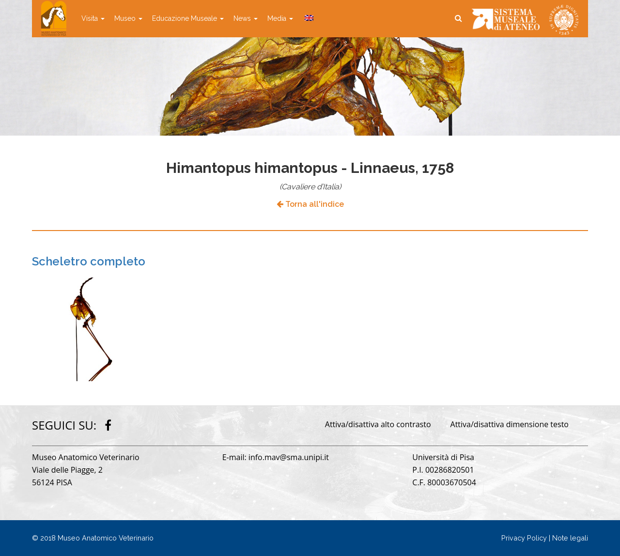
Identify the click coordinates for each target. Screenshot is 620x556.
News (245, 18)
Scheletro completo (88, 261)
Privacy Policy (524, 538)
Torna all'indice (310, 204)
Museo (128, 18)
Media (280, 18)
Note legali (570, 538)
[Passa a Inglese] (308, 18)
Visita (93, 18)
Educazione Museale (188, 18)
